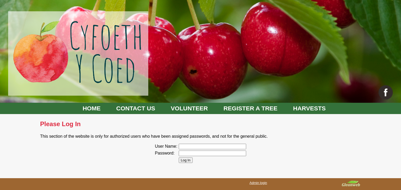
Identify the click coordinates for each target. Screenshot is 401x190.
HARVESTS (309, 108)
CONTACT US (135, 108)
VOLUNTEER (189, 108)
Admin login (258, 183)
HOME (92, 108)
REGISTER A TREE (251, 108)
